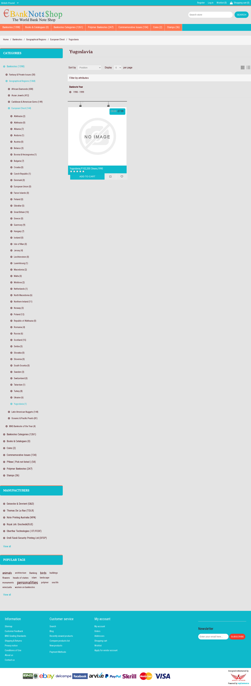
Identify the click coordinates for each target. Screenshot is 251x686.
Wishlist (98, 645)
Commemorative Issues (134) (133, 27)
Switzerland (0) (21, 378)
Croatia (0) (18, 167)
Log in (210, 2)
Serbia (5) (18, 346)
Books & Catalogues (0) (37, 27)
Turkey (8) (18, 391)
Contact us (10, 660)
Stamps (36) (173, 27)
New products (56, 645)
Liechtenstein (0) (21, 257)
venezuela (7, 587)
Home (6, 39)
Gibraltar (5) (19, 205)
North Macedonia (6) (23, 295)
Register (201, 2)
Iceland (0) (18, 237)
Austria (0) (18, 141)
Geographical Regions (36, 39)
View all (7, 546)
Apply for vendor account (105, 650)
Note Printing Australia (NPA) (21, 517)
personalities (27, 582)
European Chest (57, 39)
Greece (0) (18, 218)
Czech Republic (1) (22, 173)
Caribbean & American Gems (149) (27, 102)
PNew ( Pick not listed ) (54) (21, 461)
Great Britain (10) (21, 212)
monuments (8, 582)
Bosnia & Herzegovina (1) (25, 154)
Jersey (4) (18, 250)
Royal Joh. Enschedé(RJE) (20, 524)
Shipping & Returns (13, 640)
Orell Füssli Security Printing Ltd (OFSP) (27, 537)
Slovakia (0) (19, 352)
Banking (33, 573)
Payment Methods (58, 652)
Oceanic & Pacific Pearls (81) (24, 418)
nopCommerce (243, 683)
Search (53, 626)
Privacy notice (11, 645)
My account (99, 626)
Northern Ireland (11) (23, 301)
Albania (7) (19, 129)
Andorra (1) (19, 135)
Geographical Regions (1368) (22, 81)
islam (34, 577)
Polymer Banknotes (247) (100, 27)
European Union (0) (22, 186)
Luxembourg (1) (21, 263)
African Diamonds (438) (22, 89)
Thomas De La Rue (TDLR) (20, 510)
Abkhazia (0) (19, 122)
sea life (55, 582)
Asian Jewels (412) (20, 95)
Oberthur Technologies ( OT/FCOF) (24, 531)
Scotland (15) (20, 340)
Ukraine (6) (19, 397)
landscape (44, 577)
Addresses (99, 636)
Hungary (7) (19, 231)
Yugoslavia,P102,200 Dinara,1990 (86, 168)
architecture (20, 573)
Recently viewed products (61, 636)
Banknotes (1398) (11, 27)
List (248, 67)
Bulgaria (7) (19, 161)
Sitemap (8, 626)
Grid (242, 67)
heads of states (20, 577)
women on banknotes (25, 587)
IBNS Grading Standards (15, 636)
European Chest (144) (21, 108)
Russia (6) (18, 333)
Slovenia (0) (19, 359)
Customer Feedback (14, 631)
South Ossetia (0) (22, 365)
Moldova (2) (19, 282)
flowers (6, 577)
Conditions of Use (13, 650)
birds (43, 573)
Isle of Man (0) (20, 244)
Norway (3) (19, 308)
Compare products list (60, 640)
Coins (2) (157, 27)
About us (9, 655)
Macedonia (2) (20, 269)
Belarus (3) (19, 148)
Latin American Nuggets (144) (25, 412)
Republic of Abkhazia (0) (25, 321)
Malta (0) (18, 276)
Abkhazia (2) (19, 116)
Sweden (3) (19, 372)
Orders (97, 631)
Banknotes (17, 39)
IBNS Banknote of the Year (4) (22, 426)
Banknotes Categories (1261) (68, 27)
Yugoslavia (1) (20, 404)
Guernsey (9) (19, 225)
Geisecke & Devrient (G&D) (20, 503)
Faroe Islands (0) (21, 193)
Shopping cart (100, 640)
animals (7, 573)
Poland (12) (19, 314)
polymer (45, 582)
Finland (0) (18, 199)
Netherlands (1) (21, 289)
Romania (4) (19, 327)
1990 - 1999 (78, 92)
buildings (54, 573)
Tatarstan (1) (19, 384)
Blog (52, 631)
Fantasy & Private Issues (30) (22, 74)
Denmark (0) (19, 180)
